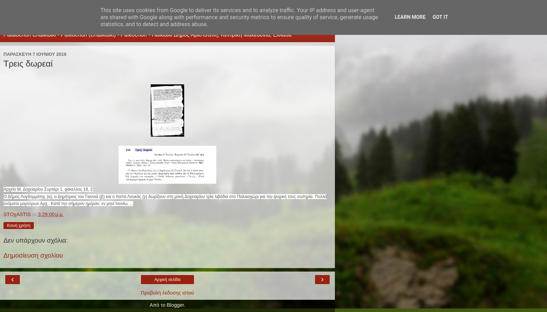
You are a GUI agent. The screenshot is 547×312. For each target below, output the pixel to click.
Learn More (410, 17)
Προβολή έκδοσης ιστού (167, 293)
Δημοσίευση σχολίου (33, 255)
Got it (440, 17)
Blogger (175, 305)
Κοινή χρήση (18, 225)
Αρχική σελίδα (168, 279)
